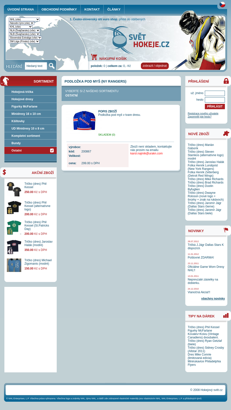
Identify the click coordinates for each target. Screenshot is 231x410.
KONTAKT (92, 9)
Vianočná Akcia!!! (199, 292)
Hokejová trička (22, 92)
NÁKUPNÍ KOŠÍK (113, 58)
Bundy (16, 143)
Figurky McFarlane (24, 106)
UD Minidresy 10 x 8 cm (27, 128)
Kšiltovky (17, 121)
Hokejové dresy (22, 99)
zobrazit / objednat (155, 65)
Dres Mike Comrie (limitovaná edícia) (199, 356)
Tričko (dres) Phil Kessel (204, 327)
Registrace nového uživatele (203, 113)
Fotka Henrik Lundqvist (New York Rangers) (203, 167)
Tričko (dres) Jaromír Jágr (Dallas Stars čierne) (204, 204)
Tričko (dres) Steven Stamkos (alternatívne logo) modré (206, 155)
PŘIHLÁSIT (214, 106)
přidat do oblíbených (132, 19)
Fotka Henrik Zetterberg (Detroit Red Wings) (203, 174)
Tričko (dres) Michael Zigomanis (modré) (38, 262)
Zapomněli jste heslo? (199, 116)
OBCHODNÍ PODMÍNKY (59, 9)
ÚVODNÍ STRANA (21, 9)
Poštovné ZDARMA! (201, 257)
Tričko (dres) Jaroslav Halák (206, 162)
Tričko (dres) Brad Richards (205, 182)
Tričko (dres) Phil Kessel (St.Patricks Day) (36, 225)
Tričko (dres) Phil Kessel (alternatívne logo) (37, 206)
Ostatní (71, 95)
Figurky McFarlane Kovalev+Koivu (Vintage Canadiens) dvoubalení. (203, 334)
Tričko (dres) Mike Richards (205, 179)
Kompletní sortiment (25, 136)
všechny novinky (213, 298)
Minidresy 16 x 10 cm (26, 114)
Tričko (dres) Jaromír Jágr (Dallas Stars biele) (204, 211)
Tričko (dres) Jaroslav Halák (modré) (38, 243)
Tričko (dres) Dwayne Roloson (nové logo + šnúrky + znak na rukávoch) (206, 196)
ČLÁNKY (114, 9)
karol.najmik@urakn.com (146, 153)
